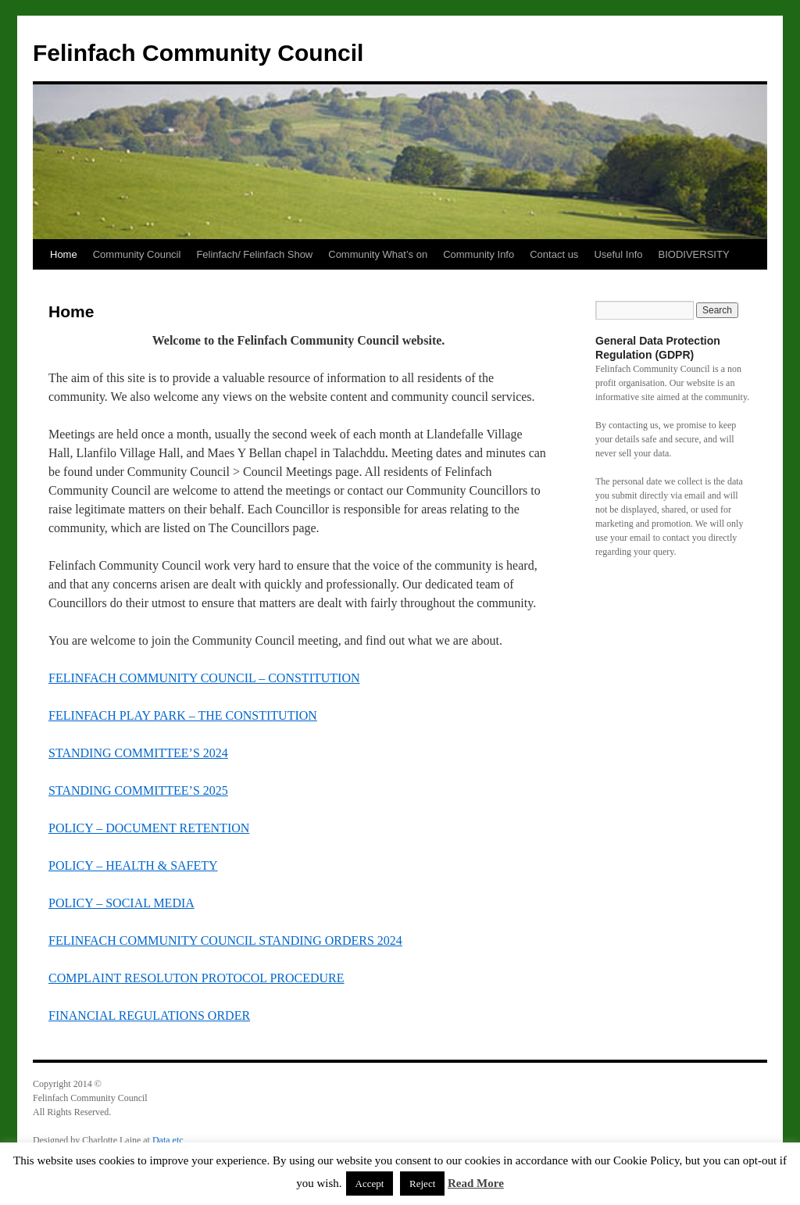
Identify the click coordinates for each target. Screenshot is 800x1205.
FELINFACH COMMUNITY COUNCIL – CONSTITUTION (204, 678)
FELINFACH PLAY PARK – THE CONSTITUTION (182, 715)
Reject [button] (422, 1183)
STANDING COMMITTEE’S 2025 (138, 790)
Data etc (168, 1140)
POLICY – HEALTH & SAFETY (133, 865)
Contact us (554, 254)
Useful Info (618, 254)
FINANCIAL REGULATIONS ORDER (149, 1015)
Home (63, 254)
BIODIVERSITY (694, 254)
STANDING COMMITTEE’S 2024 (138, 753)
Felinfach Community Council (198, 53)
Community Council (137, 254)
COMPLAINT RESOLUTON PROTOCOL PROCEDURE (196, 978)
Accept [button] (369, 1183)
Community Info (478, 254)
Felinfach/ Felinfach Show (254, 254)
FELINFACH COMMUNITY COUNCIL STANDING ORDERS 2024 (225, 940)
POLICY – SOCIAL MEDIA (121, 903)
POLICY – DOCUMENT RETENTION (148, 828)
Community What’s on (377, 254)
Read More (476, 1183)
